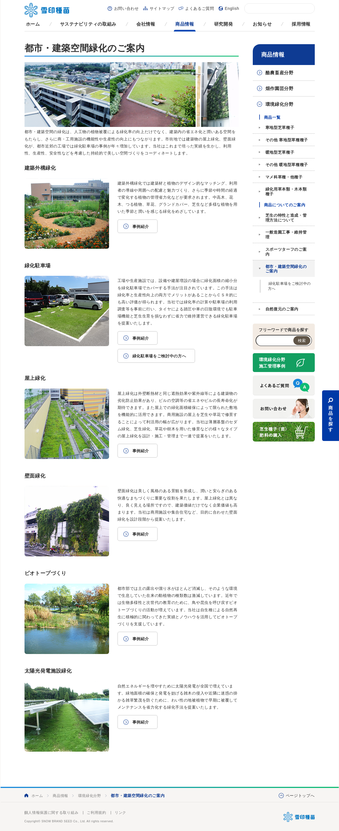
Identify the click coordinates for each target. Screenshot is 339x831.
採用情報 (301, 24)
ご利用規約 (96, 812)
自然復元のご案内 (282, 309)
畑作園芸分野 (279, 88)
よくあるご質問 (199, 8)
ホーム (33, 24)
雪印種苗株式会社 (299, 817)
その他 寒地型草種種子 (286, 140)
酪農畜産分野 (279, 72)
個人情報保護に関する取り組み (52, 812)
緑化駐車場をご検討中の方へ (159, 356)
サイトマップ (162, 8)
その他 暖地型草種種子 (286, 164)
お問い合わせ (126, 8)
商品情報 (184, 24)
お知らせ (262, 24)
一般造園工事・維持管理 (286, 234)
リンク (120, 812)
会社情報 (145, 24)
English (232, 8)
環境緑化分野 (279, 104)
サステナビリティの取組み (88, 24)
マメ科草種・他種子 (284, 177)
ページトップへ (300, 795)
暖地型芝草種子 (279, 152)
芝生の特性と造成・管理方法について (286, 217)
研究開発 (223, 24)
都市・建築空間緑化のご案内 (286, 269)
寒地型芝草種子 (279, 127)
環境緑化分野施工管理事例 (272, 362)
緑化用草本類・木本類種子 (286, 191)
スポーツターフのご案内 (286, 251)
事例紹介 (140, 226)
